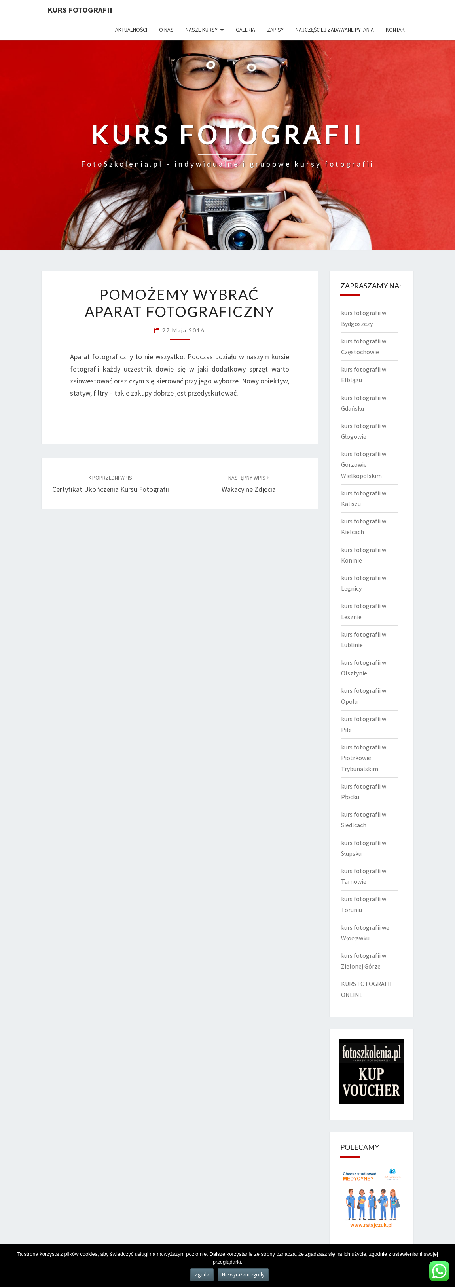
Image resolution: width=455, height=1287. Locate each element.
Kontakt (397, 29)
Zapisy (275, 29)
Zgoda (202, 1274)
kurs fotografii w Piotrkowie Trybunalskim (363, 757)
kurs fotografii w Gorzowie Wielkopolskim (363, 464)
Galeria (245, 29)
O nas (166, 29)
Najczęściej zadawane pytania (335, 29)
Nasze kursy (202, 29)
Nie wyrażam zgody (243, 1274)
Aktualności (131, 29)
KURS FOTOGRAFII (79, 10)
